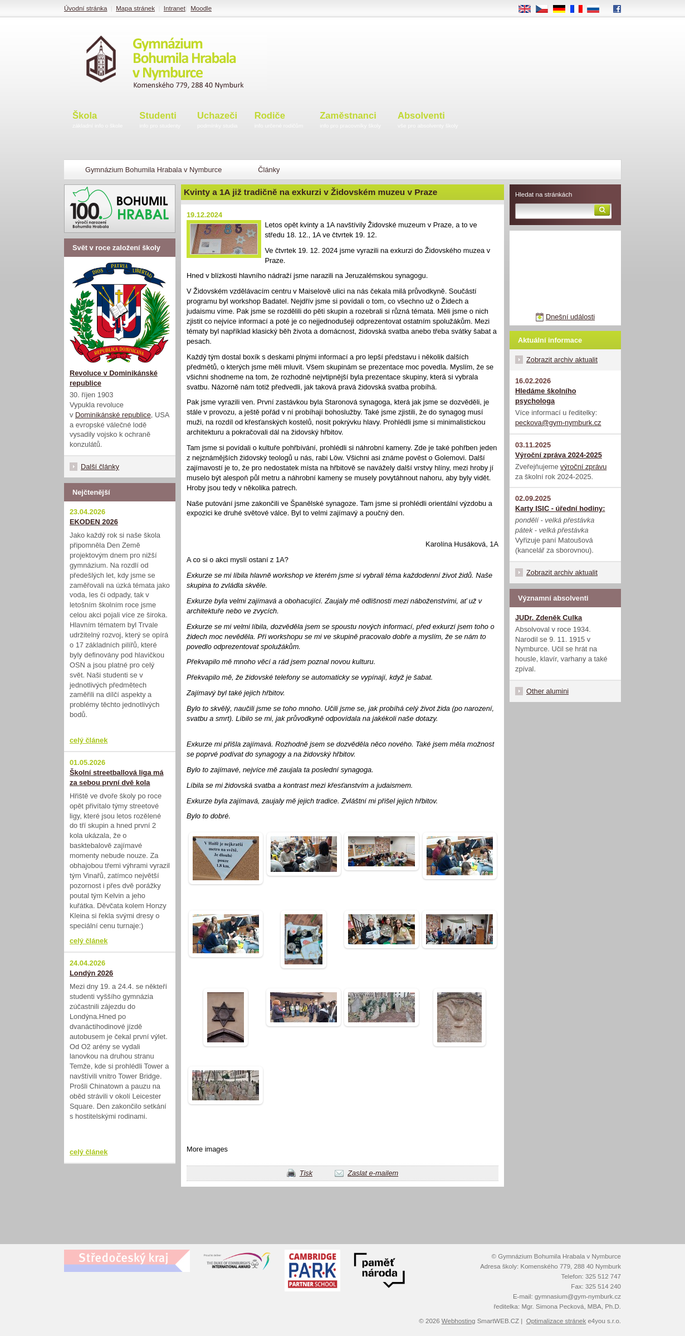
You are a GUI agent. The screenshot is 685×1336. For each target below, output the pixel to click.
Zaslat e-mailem (373, 1173)
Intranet (174, 8)
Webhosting (459, 1321)
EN (528, 9)
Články (269, 169)
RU (597, 9)
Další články (100, 466)
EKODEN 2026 (94, 522)
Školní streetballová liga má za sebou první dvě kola (117, 777)
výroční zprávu (583, 466)
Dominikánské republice (113, 415)
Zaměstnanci (350, 120)
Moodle (201, 8)
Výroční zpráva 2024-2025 (558, 455)
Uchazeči (217, 120)
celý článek (88, 740)
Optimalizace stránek (556, 1321)
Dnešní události (570, 317)
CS (545, 9)
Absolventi (428, 120)
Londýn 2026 (91, 973)
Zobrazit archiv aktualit (562, 359)
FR (580, 9)
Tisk (306, 1173)
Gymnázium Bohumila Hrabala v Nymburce (153, 169)
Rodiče (279, 120)
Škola (97, 120)
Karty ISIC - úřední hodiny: (560, 508)
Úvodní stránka (85, 8)
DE (563, 9)
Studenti (159, 120)
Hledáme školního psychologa (545, 396)
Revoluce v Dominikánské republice (114, 378)
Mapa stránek (135, 8)
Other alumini (547, 691)
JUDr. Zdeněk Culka (548, 617)
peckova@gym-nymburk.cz (558, 422)
